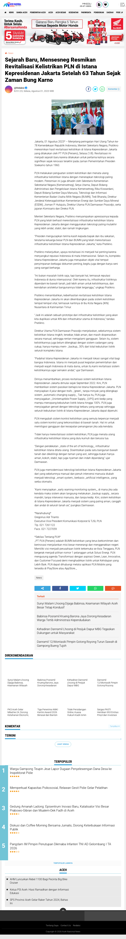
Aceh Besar (74, 12)
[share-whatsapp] (102, 89)
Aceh (61, 12)
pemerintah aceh (46, 12)
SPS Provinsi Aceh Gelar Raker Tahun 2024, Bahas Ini (39, 906)
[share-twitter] (95, 89)
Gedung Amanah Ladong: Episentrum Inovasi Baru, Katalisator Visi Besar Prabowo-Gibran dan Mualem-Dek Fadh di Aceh (65, 811)
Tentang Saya (51, 929)
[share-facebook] (88, 89)
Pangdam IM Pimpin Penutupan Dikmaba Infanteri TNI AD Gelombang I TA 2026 (61, 850)
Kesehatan (89, 12)
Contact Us (66, 929)
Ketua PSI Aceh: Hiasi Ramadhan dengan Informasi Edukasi (39, 895)
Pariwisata (105, 12)
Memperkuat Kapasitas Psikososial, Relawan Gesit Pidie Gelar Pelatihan (64, 791)
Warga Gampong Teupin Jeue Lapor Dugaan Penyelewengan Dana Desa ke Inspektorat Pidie (63, 771)
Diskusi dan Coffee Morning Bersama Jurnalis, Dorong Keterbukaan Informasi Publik (58, 831)
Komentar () (113, 89)
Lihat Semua (63, 744)
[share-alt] (42, 588)
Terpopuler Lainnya (63, 867)
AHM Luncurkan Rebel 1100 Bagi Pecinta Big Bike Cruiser (38, 885)
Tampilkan (114, 726)
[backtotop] (63, 915)
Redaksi (78, 929)
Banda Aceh (26, 12)
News (14, 12)
